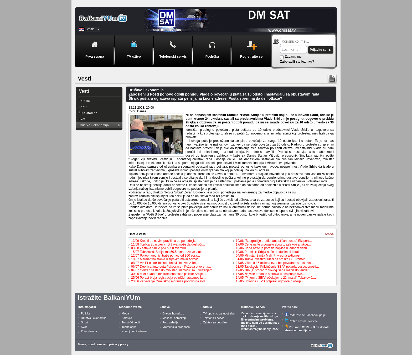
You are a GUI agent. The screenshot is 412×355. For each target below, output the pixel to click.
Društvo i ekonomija (94, 125)
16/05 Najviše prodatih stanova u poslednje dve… (270, 274)
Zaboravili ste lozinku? (297, 61)
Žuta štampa (88, 112)
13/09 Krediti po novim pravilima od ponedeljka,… (165, 241)
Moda (125, 313)
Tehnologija (129, 326)
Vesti (84, 91)
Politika (84, 100)
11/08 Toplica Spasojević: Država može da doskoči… (168, 244)
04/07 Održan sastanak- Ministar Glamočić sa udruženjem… (173, 270)
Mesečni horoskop (174, 317)
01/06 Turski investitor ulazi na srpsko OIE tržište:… (272, 259)
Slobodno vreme (130, 306)
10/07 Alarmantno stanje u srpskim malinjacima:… (166, 259)
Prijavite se (318, 50)
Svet (82, 119)
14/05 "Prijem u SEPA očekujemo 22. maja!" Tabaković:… (276, 277)
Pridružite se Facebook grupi (305, 315)
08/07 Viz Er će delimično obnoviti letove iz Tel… (165, 263)
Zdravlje (127, 317)
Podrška (206, 306)
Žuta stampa (89, 331)
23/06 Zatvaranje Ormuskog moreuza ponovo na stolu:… (170, 281)
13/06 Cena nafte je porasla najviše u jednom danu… (273, 248)
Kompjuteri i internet (134, 331)
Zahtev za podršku (215, 322)
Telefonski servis (213, 317)
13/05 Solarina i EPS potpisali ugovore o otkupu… (271, 281)
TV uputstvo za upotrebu (219, 313)
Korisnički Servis (253, 306)
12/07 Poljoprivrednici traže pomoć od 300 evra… (165, 255)
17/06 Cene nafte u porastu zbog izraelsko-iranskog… (273, 244)
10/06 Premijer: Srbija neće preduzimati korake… (270, 252)
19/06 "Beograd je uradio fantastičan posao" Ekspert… (274, 241)
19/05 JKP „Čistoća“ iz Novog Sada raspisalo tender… (274, 270)
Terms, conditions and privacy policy (103, 344)
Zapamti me (293, 56)
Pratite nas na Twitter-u (301, 321)
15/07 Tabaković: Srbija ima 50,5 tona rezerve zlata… (168, 252)
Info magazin (87, 306)
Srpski (90, 29)
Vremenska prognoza (176, 326)
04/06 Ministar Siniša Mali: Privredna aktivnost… (269, 255)
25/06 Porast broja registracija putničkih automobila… (168, 277)
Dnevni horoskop (173, 313)
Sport (83, 106)
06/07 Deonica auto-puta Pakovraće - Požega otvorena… (171, 266)
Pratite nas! (290, 306)
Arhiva (329, 234)
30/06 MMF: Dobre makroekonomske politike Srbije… (168, 274)
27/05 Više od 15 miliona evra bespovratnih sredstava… (275, 263)
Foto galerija (170, 322)
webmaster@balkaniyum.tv (260, 329)
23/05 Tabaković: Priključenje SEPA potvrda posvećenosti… (277, 266)
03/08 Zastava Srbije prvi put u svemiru (158, 248)
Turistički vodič (131, 322)
